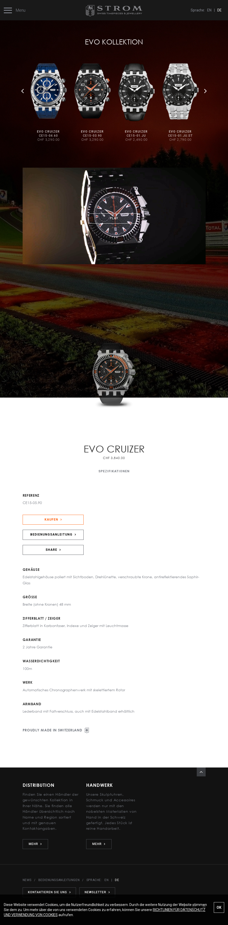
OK (219, 907)
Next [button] (205, 90)
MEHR (35, 844)
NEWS (27, 880)
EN (209, 10)
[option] (48, 103)
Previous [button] (22, 90)
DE (219, 10)
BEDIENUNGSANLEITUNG (53, 534)
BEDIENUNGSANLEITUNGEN (59, 880)
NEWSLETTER (97, 892)
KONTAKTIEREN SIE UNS (49, 892)
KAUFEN (53, 519)
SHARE (53, 550)
